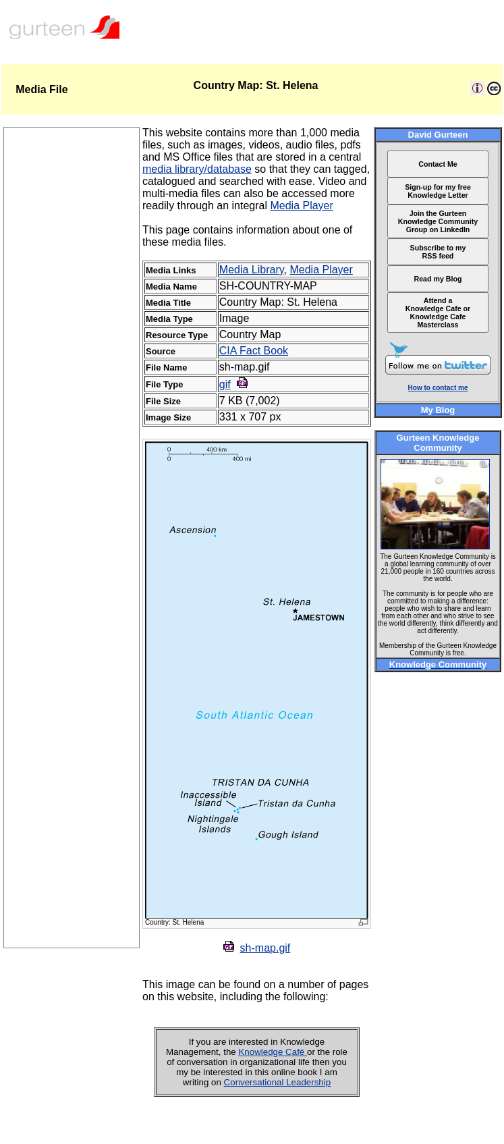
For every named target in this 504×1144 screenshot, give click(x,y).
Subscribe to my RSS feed (438, 252)
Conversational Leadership (277, 1082)
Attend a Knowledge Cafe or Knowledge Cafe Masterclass (438, 312)
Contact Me (437, 164)
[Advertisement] (71, 745)
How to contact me (438, 387)
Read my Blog (437, 279)
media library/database (197, 169)
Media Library (251, 269)
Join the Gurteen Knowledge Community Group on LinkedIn (438, 221)
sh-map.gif (265, 948)
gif (225, 384)
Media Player (301, 205)
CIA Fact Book (253, 350)
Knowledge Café (272, 1052)
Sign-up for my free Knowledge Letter (438, 191)
